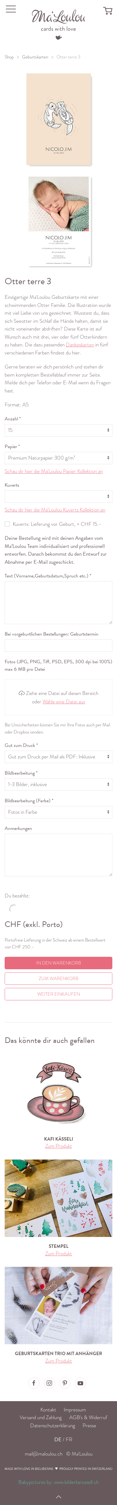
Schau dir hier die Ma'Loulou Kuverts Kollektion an (55, 510)
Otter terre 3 (68, 56)
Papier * (12, 446)
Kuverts (12, 485)
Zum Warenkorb (58, 978)
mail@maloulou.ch (43, 1454)
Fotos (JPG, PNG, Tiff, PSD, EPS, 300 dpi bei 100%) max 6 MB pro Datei (58, 665)
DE (57, 1439)
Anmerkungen (18, 828)
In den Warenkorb (58, 963)
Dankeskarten (80, 345)
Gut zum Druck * (21, 745)
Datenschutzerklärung (52, 1425)
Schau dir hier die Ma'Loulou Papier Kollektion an (54, 471)
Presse (89, 1425)
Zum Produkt (58, 1146)
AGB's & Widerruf (88, 1417)
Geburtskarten (35, 56)
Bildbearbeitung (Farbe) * (29, 800)
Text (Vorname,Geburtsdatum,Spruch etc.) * (48, 576)
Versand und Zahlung (41, 1417)
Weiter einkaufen (58, 994)
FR (69, 1439)
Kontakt (48, 1410)
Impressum (75, 1410)
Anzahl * (13, 419)
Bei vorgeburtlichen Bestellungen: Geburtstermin (51, 634)
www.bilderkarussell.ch (76, 1482)
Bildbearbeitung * (21, 773)
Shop (9, 56)
